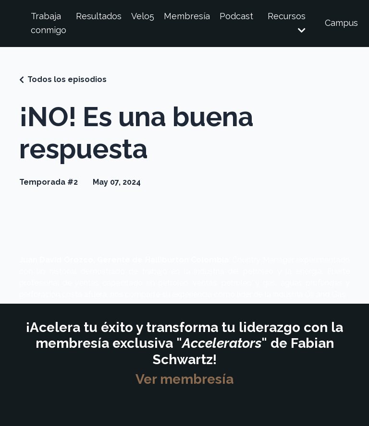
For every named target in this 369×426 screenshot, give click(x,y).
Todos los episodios (67, 79)
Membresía (187, 16)
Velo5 (142, 16)
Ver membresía (184, 379)
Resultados (99, 16)
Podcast (236, 16)
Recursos (287, 23)
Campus (341, 23)
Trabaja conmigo (48, 23)
